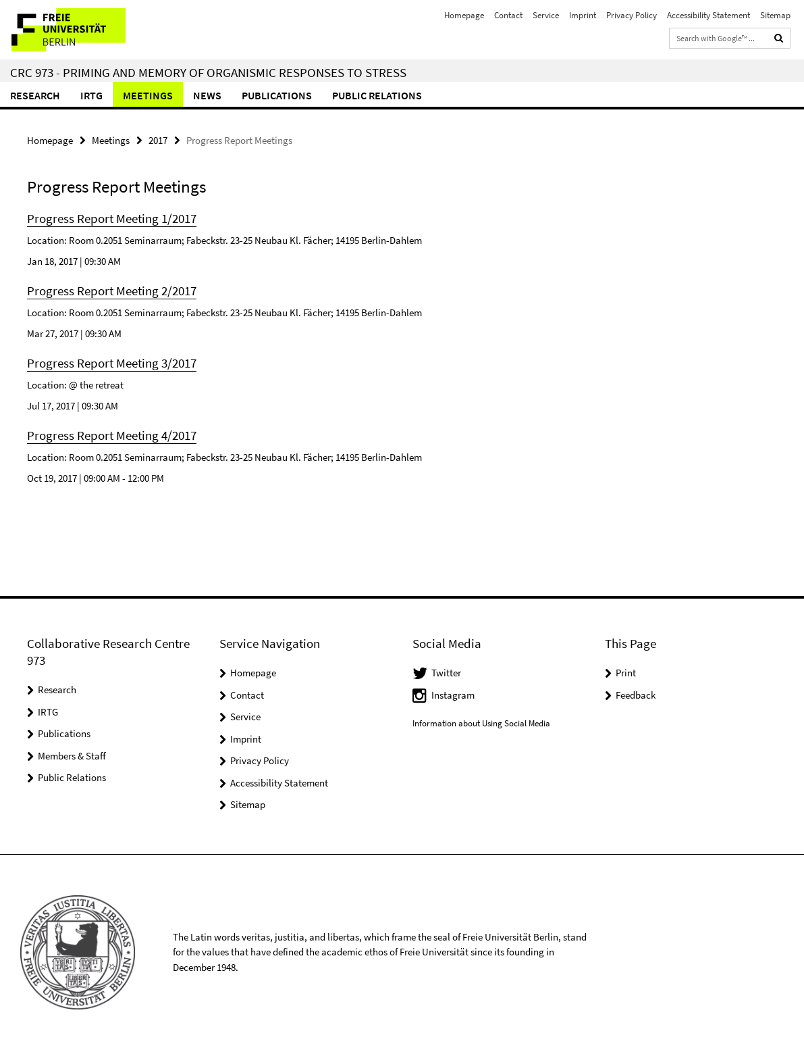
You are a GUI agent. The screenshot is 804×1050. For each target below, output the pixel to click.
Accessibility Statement (708, 15)
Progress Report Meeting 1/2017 (111, 218)
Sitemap (775, 15)
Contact (508, 15)
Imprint (582, 15)
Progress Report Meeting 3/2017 (111, 363)
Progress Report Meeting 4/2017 (111, 435)
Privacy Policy (631, 15)
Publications (277, 95)
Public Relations (72, 777)
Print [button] (626, 672)
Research (35, 95)
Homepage (464, 15)
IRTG (91, 95)
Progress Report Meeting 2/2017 (111, 290)
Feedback (635, 695)
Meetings (148, 95)
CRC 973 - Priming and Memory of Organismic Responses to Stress (208, 72)
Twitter (446, 672)
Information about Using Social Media (481, 723)
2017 (158, 140)
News (207, 95)
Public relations (377, 95)
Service (546, 15)
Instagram (453, 695)
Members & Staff (72, 755)
